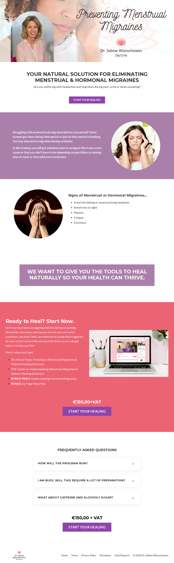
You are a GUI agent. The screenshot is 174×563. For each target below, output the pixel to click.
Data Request (122, 555)
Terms (74, 555)
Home (64, 555)
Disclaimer (105, 555)
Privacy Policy (88, 555)
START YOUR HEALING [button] (87, 99)
